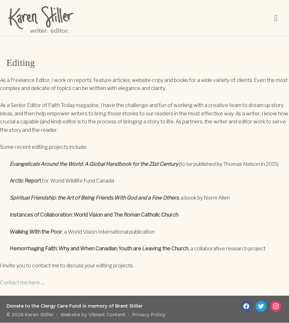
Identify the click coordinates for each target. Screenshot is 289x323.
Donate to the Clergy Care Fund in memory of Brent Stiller (75, 307)
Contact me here (20, 283)
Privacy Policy (150, 315)
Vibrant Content (107, 315)
